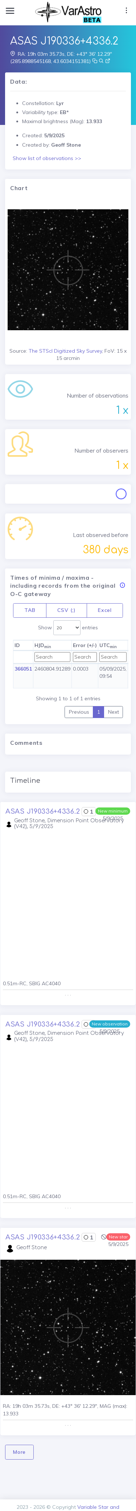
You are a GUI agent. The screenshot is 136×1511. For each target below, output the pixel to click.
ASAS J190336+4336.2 (42, 811)
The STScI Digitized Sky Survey (65, 351)
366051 (23, 669)
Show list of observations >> (47, 158)
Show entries (68, 627)
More (19, 1452)
